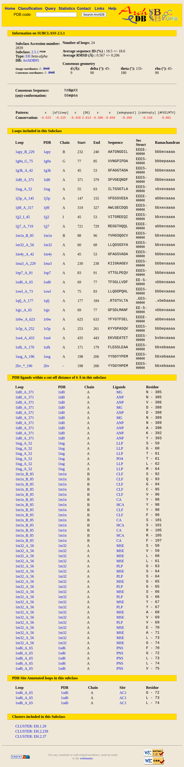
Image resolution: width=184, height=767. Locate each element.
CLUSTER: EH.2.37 (30, 736)
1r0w (47, 319)
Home (10, 8)
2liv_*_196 (23, 366)
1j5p (46, 198)
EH (28, 56)
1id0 (46, 180)
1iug (46, 189)
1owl (47, 291)
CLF (119, 474)
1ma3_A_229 (25, 263)
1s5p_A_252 (24, 329)
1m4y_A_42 (24, 254)
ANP (120, 397)
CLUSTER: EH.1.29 (30, 726)
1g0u (47, 161)
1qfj (46, 301)
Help (112, 8)
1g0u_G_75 (24, 161)
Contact (84, 8)
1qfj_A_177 (24, 301)
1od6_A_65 (24, 282)
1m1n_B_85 (24, 236)
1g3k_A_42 (24, 170)
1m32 (47, 245)
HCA (120, 505)
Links (99, 8)
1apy (47, 152)
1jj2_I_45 (22, 217)
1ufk (46, 347)
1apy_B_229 (24, 152)
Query (50, 8)
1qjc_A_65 (23, 310)
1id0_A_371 (24, 180)
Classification (30, 8)
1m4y (47, 254)
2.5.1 (35, 52)
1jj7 (46, 226)
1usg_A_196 (24, 356)
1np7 (47, 273)
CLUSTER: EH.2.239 (31, 731)
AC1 (122, 693)
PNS (119, 648)
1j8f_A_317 (24, 208)
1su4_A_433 (24, 338)
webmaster (86, 758)
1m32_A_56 (24, 245)
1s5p (46, 329)
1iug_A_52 (23, 189)
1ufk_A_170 (24, 347)
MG (119, 392)
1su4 (46, 338)
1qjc (46, 310)
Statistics (67, 8)
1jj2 (46, 217)
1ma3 (47, 263)
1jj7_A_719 (24, 226)
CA (119, 500)
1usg (46, 356)
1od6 (47, 282)
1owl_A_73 (24, 291)
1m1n (47, 236)
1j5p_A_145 (24, 198)
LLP (119, 443)
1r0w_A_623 (25, 319)
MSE (120, 546)
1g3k (47, 170)
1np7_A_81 (24, 273)
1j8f (46, 208)
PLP (119, 566)
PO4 (119, 459)
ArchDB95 (31, 60)
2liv (46, 366)
